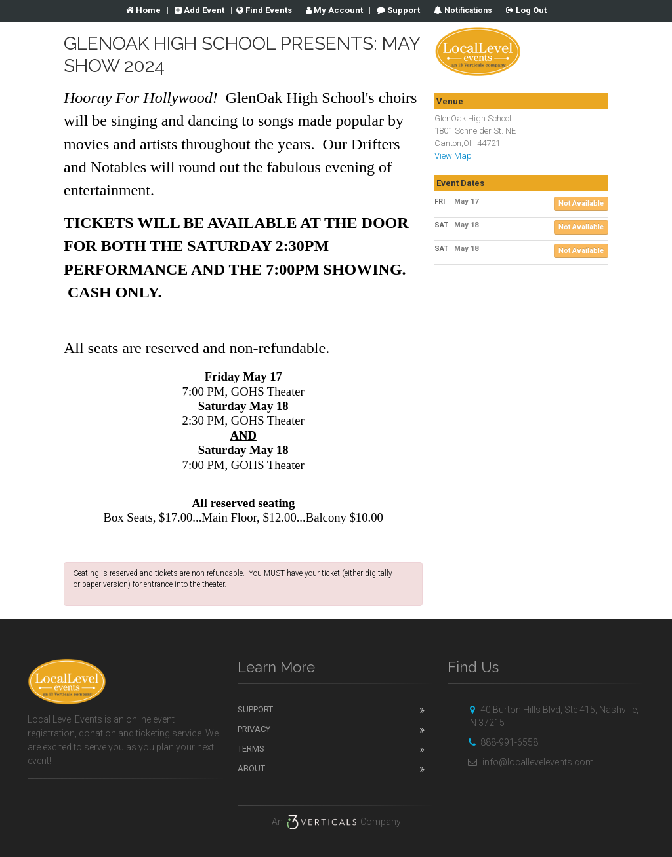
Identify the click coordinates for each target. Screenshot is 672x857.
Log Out (526, 10)
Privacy (254, 729)
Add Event (199, 10)
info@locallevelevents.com (529, 762)
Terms (251, 748)
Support (398, 10)
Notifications (467, 10)
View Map (453, 156)
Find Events (264, 10)
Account (334, 10)
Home (143, 10)
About (251, 768)
